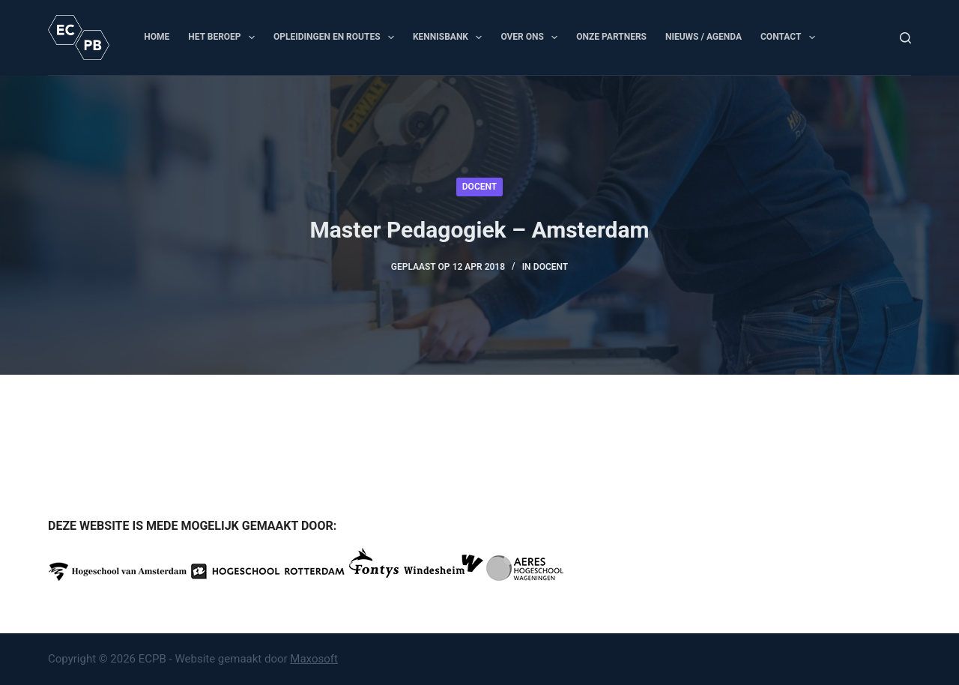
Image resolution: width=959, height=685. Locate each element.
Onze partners (611, 36)
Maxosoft (314, 659)
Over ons (531, 37)
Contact (790, 37)
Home (156, 36)
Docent (479, 186)
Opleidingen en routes (336, 37)
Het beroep (224, 37)
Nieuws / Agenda (703, 36)
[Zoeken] (905, 37)
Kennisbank (450, 37)
